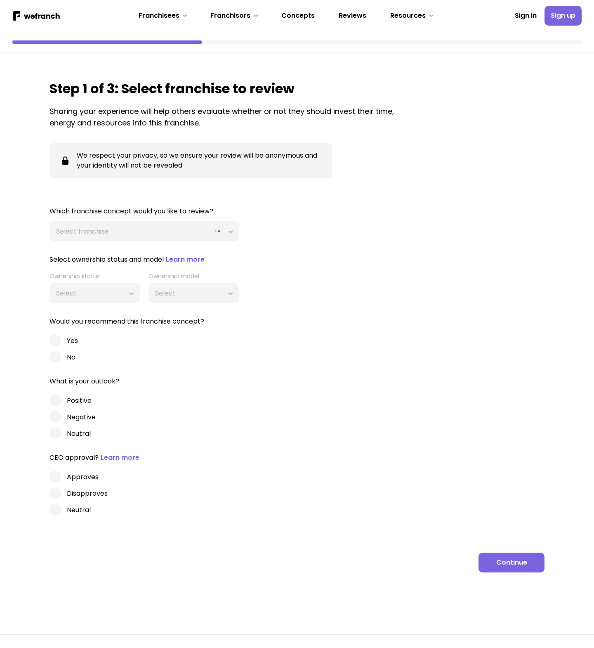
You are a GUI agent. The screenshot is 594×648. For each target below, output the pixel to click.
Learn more (185, 259)
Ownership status (75, 276)
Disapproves (87, 493)
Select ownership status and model (127, 259)
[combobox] (57, 231)
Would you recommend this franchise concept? (127, 321)
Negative (81, 417)
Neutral (79, 433)
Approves (83, 477)
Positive (79, 400)
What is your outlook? (84, 381)
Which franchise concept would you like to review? (131, 211)
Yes (72, 340)
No (71, 357)
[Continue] (511, 562)
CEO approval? (94, 457)
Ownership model (173, 276)
